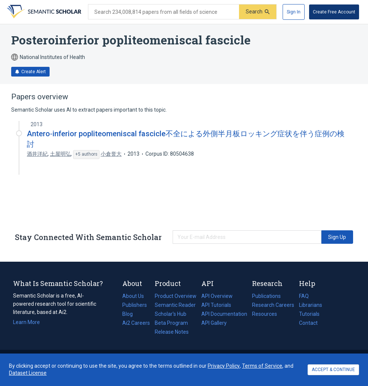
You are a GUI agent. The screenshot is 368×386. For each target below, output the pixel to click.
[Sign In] (294, 12)
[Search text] (163, 12)
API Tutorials (216, 305)
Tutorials (309, 314)
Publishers (134, 305)
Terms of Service (262, 366)
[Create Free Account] (334, 11)
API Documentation (224, 313)
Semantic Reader (175, 305)
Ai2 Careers (136, 322)
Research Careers (273, 305)
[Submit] (257, 11)
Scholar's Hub (170, 314)
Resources (264, 313)
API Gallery (214, 323)
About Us (133, 296)
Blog (130, 313)
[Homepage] (43, 11)
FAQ (304, 296)
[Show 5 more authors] (86, 154)
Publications (266, 296)
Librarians (310, 305)
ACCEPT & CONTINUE (333, 369)
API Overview (217, 296)
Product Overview (175, 296)
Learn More (26, 322)
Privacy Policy (224, 366)
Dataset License (28, 373)
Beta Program (171, 323)
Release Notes (172, 332)
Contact (308, 323)
